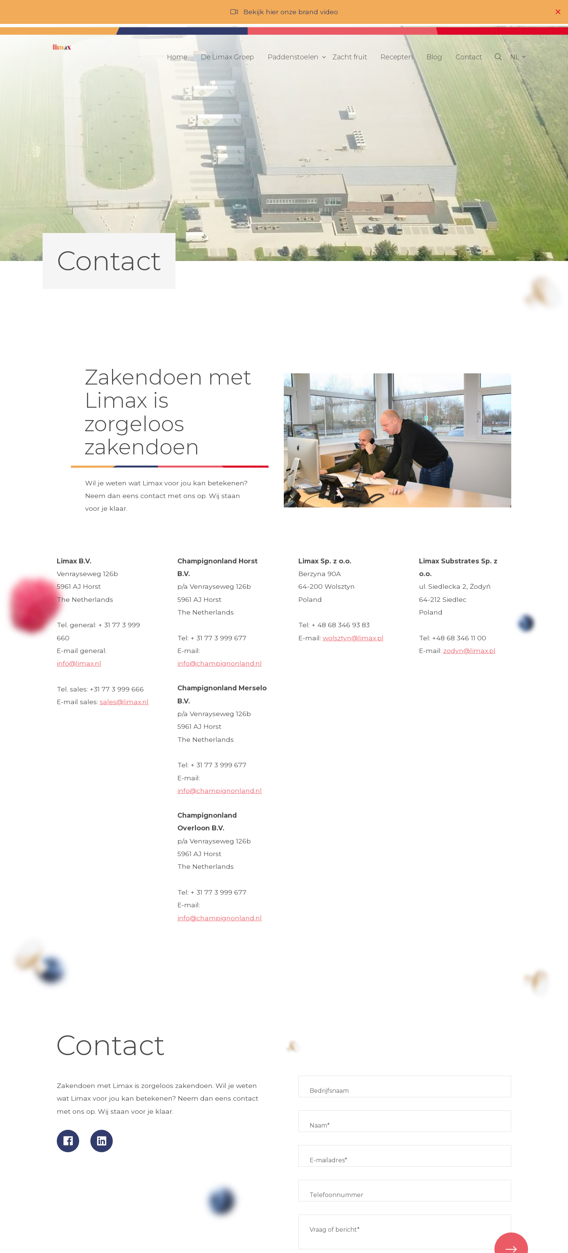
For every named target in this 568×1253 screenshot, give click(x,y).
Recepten (397, 57)
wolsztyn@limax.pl (353, 638)
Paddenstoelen (295, 57)
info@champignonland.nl (219, 663)
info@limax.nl (79, 663)
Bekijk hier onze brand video (290, 12)
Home (177, 57)
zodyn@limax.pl (469, 651)
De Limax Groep (227, 57)
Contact (469, 57)
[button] (517, 57)
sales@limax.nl (124, 702)
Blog (434, 57)
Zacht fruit (349, 57)
